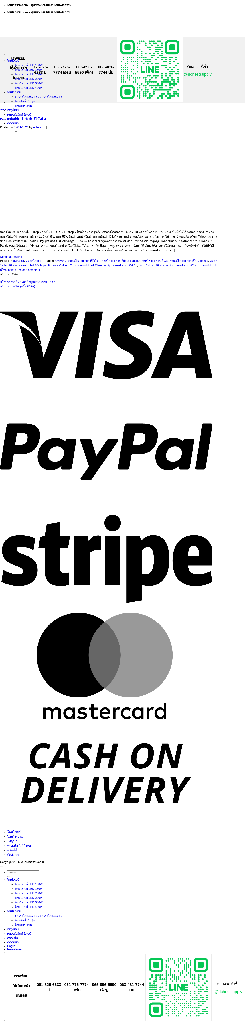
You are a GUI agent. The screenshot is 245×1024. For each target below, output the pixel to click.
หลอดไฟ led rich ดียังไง (23, 118)
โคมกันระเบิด (23, 105)
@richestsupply (198, 74)
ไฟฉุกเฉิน (13, 841)
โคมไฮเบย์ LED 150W (29, 69)
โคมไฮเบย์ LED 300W (29, 83)
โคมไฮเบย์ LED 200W (29, 74)
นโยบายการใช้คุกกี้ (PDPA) (17, 286)
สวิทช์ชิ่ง (12, 850)
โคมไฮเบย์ (14, 832)
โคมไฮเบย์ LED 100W (29, 65)
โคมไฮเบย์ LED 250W (29, 78)
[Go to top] (1, 866)
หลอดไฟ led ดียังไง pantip (34, 265)
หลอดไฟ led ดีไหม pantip (94, 265)
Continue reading (13, 256)
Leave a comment (28, 269)
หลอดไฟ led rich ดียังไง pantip (119, 260)
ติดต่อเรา (13, 123)
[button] (14, 949)
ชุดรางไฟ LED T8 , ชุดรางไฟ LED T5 (38, 96)
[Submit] (8, 876)
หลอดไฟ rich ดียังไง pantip (156, 265)
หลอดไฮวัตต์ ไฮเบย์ (19, 114)
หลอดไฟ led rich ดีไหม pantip (189, 260)
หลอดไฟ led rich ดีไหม (154, 260)
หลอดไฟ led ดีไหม (64, 265)
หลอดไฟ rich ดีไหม (186, 265)
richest (37, 127)
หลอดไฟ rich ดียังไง (124, 265)
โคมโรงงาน (14, 92)
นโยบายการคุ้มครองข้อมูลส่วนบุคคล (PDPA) (28, 281)
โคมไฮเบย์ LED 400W (29, 87)
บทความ (3, 109)
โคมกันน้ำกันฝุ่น (25, 101)
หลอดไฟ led (13, 109)
